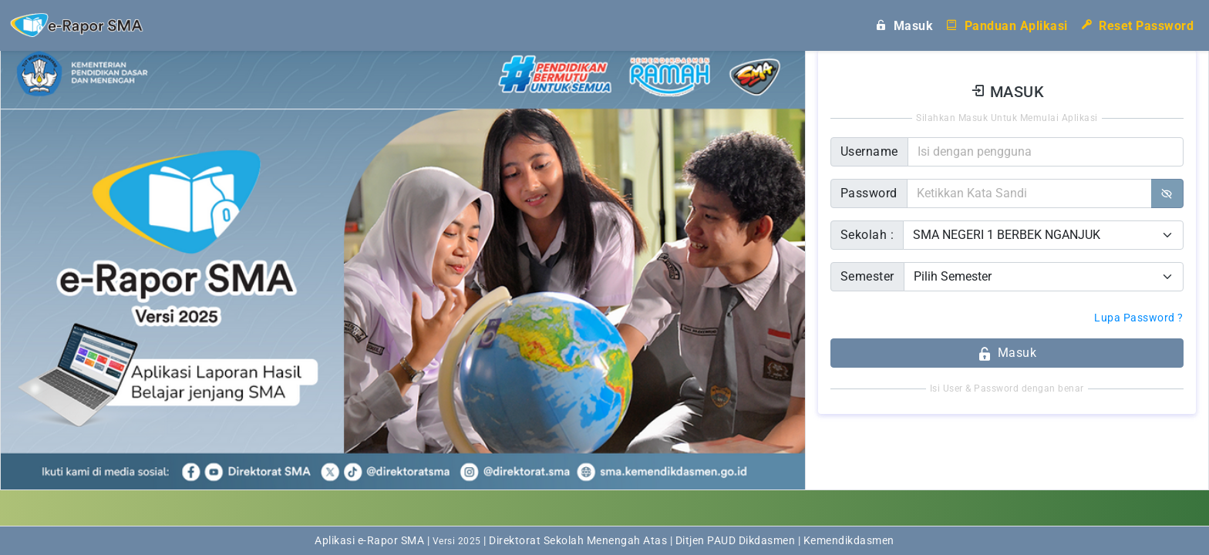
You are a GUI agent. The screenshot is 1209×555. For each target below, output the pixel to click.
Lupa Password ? (1139, 317)
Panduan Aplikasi (1006, 24)
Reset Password (1137, 24)
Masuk (903, 24)
